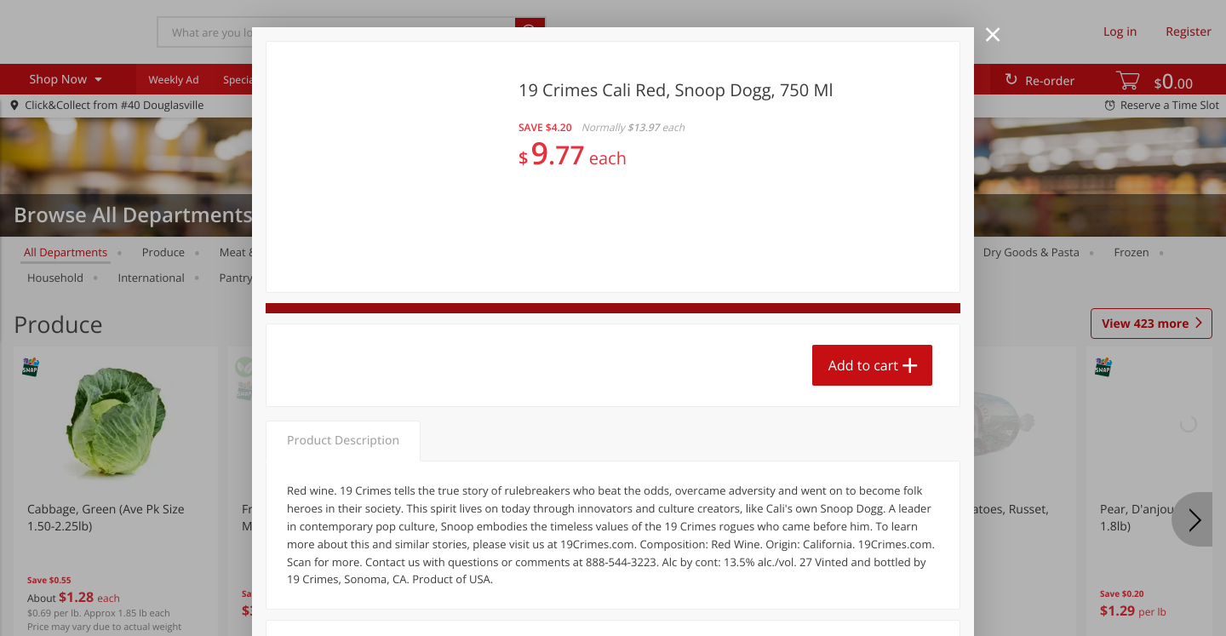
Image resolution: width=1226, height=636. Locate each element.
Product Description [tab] (343, 441)
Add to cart (863, 365)
